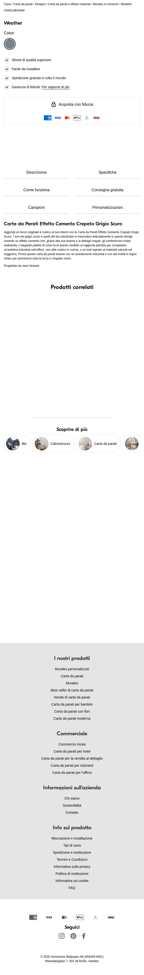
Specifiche (107, 172)
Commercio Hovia (72, 744)
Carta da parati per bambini (72, 704)
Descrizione (36, 172)
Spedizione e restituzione (72, 852)
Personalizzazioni (107, 207)
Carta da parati (22, 4)
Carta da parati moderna (72, 718)
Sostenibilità (72, 805)
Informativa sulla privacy (72, 867)
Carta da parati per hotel (72, 751)
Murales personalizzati (72, 669)
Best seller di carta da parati (72, 690)
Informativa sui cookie (72, 881)
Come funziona (36, 190)
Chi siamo (71, 798)
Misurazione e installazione (71, 838)
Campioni (36, 207)
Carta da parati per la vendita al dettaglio (72, 758)
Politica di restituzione (72, 874)
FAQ (71, 888)
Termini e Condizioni (72, 859)
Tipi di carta (72, 845)
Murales (72, 683)
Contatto (72, 812)
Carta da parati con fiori (72, 711)
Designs (40, 4)
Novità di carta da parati (72, 697)
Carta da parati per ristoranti (72, 765)
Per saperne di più (55, 87)
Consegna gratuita (108, 190)
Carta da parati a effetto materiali (69, 4)
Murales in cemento (105, 4)
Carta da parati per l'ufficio (72, 772)
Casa (7, 4)
